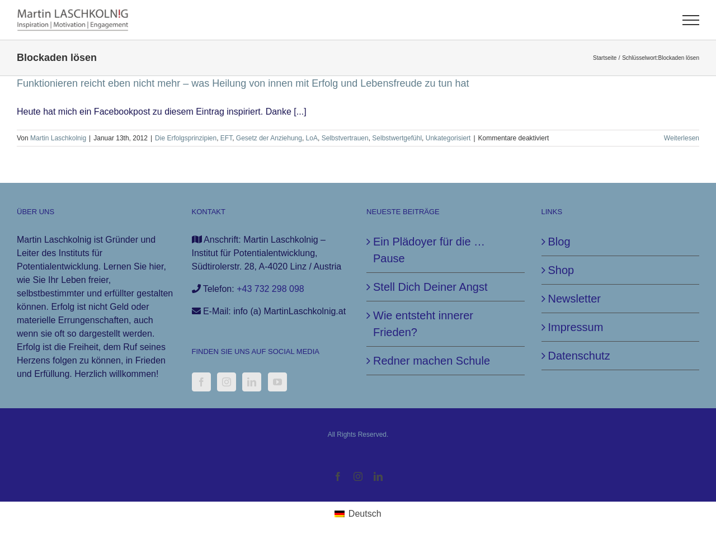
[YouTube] (277, 381)
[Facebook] (201, 381)
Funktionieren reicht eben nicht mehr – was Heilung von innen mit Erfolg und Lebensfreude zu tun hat (243, 83)
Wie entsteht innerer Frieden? (423, 323)
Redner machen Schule (431, 361)
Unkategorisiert (448, 138)
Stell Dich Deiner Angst (430, 287)
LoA (312, 138)
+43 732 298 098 (270, 289)
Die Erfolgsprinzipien (185, 138)
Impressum (576, 327)
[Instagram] (226, 381)
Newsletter (574, 298)
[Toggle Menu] (691, 20)
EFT (226, 138)
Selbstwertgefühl (397, 138)
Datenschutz (579, 356)
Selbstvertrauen (345, 138)
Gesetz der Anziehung (269, 138)
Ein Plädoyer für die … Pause (429, 250)
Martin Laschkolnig (58, 138)
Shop (561, 270)
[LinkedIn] (251, 381)
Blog (559, 241)
